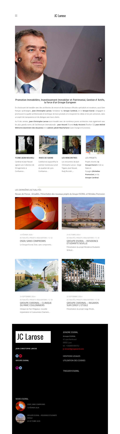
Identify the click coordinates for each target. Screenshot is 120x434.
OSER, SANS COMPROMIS (33, 241)
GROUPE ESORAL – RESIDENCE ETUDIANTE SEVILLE (82, 242)
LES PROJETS (91, 157)
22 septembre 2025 (74, 296)
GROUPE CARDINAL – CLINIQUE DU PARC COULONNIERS (36, 304)
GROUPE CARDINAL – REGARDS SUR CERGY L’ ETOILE (83, 304)
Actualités (24, 238)
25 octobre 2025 (73, 234)
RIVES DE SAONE (46, 157)
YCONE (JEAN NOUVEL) (24, 157)
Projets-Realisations (38, 238)
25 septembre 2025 (27, 296)
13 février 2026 (26, 234)
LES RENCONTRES (69, 157)
